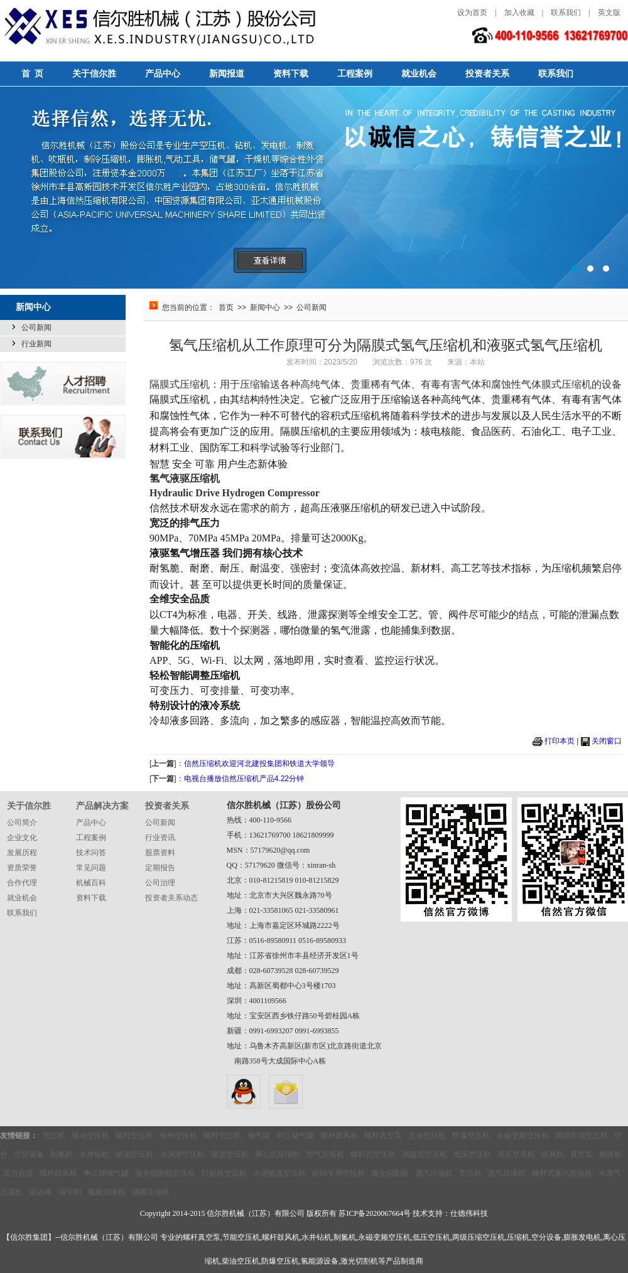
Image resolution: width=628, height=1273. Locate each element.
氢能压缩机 (107, 1192)
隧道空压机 (230, 1154)
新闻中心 (265, 307)
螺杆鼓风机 (339, 1135)
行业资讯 (160, 837)
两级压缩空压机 (581, 1135)
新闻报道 (226, 73)
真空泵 (581, 1154)
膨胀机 (610, 1154)
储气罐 (258, 1135)
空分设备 (29, 1154)
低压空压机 (472, 1154)
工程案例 (354, 73)
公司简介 (22, 822)
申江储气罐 (295, 1135)
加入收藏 (519, 12)
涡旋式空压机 (424, 1154)
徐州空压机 (178, 1135)
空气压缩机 (325, 1154)
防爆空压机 (471, 1135)
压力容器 (18, 1173)
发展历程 (22, 852)
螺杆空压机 (134, 1135)
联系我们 (566, 12)
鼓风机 (552, 1154)
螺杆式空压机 (373, 1154)
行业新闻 (36, 343)
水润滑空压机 (182, 1154)
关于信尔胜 (94, 73)
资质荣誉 (22, 867)
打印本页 (559, 741)
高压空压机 (516, 1154)
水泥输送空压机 (279, 1173)
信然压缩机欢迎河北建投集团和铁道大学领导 (259, 763)
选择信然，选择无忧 (314, 188)
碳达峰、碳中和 (55, 1192)
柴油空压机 (134, 1154)
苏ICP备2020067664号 (374, 1213)
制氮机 (61, 1154)
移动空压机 (90, 1135)
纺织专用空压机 (338, 1173)
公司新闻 (36, 327)
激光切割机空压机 (165, 1173)
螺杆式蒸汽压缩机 (562, 1173)
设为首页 (472, 12)
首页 (226, 307)
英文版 (609, 12)
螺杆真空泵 (383, 1135)
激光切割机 (390, 1173)
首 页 (32, 73)
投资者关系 (487, 73)
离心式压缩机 (277, 1154)
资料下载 (290, 73)
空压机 (54, 1135)
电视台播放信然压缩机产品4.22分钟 (244, 778)
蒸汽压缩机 (434, 1173)
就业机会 (418, 73)
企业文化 (22, 837)
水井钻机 (94, 1154)
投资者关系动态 (171, 897)
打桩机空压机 (224, 1173)
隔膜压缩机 (151, 1192)
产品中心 (162, 73)
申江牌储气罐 (106, 1173)
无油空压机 (427, 1135)
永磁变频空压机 (522, 1135)
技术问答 (91, 852)
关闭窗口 (607, 741)
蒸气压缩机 (507, 1173)
